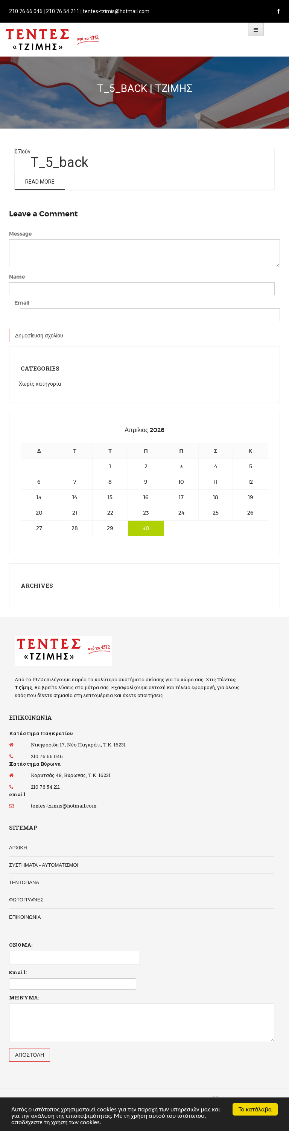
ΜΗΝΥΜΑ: (24, 997)
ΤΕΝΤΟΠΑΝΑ (24, 882)
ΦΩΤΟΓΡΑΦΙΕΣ (26, 900)
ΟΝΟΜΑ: (20, 944)
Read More (40, 182)
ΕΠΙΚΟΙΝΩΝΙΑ (25, 917)
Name (17, 276)
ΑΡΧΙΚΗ (18, 847)
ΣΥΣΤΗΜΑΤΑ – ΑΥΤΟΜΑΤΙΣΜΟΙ (43, 865)
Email (21, 302)
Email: (18, 972)
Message (20, 233)
